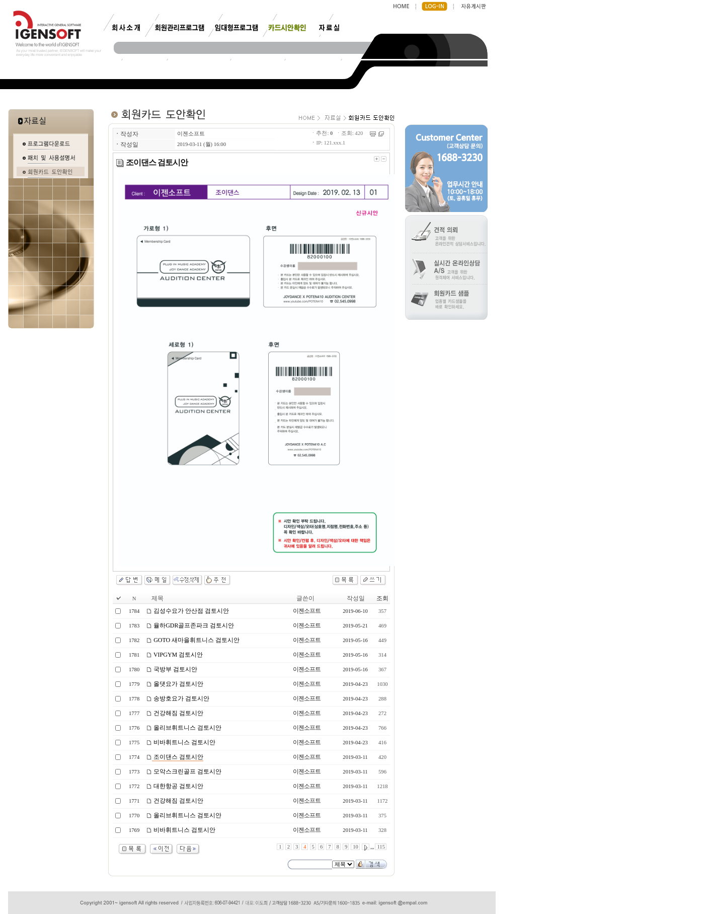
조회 (382, 598)
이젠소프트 (191, 133)
